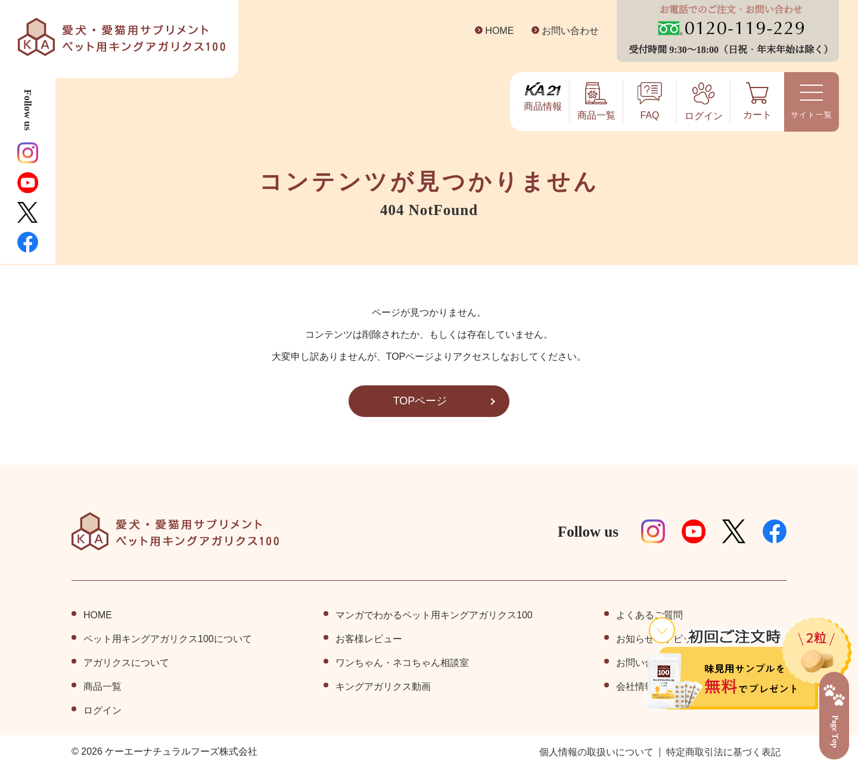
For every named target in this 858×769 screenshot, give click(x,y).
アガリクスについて (126, 663)
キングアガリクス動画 (383, 687)
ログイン (102, 710)
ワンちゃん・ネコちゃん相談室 (402, 663)
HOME (490, 31)
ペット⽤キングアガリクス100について (167, 639)
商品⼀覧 (102, 687)
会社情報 (635, 687)
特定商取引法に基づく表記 (723, 752)
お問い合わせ (561, 31)
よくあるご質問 (649, 615)
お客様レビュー (368, 639)
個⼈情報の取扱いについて (596, 752)
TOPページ (420, 401)
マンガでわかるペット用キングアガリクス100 (434, 615)
